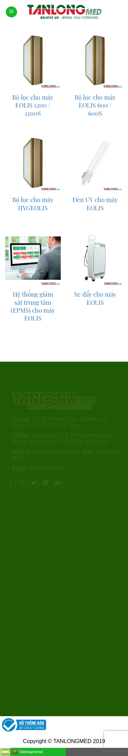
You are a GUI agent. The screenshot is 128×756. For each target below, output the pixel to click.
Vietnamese (27, 752)
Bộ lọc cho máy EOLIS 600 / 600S (95, 105)
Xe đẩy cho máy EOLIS (95, 298)
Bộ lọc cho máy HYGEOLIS (33, 204)
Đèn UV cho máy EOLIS (95, 204)
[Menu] (11, 12)
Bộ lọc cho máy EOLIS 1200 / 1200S (33, 105)
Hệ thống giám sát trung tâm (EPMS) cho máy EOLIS (33, 306)
